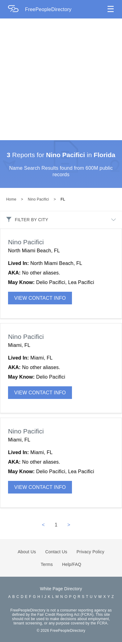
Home (11, 199)
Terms (47, 564)
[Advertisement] (58, 79)
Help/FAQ (71, 564)
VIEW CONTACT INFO (40, 298)
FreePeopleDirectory (48, 9)
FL (63, 199)
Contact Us (56, 551)
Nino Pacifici (38, 199)
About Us (27, 551)
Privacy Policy (90, 551)
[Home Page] (16, 9)
